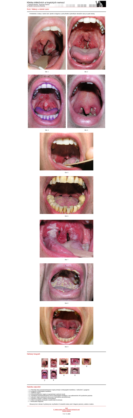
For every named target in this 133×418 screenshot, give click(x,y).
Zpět (66, 408)
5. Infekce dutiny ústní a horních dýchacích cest (66, 409)
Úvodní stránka (66, 411)
